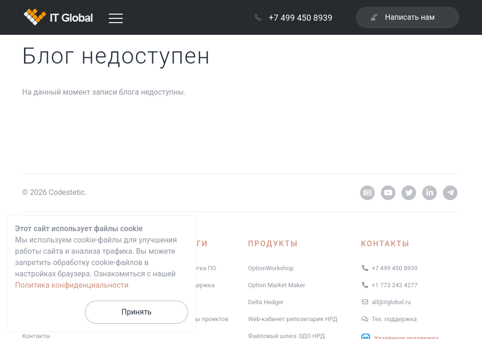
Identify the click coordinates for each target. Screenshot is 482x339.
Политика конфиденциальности (72, 285)
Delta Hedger (265, 302)
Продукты (273, 243)
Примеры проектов (200, 319)
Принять (136, 311)
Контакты (385, 243)
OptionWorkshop (271, 268)
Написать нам (403, 17)
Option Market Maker (276, 285)
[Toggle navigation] (116, 17)
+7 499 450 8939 (293, 18)
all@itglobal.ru (391, 302)
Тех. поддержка (394, 319)
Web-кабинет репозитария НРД (292, 319)
